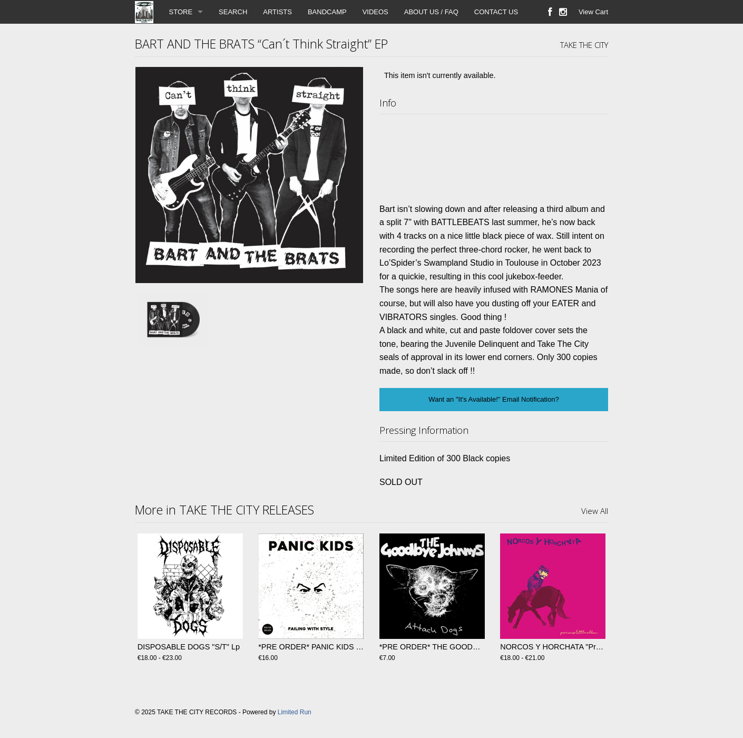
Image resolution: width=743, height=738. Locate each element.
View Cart (593, 12)
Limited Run (294, 712)
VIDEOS (375, 12)
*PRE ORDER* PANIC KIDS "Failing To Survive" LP (345, 647)
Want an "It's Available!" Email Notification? (493, 399)
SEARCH (233, 12)
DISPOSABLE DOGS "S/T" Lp (189, 647)
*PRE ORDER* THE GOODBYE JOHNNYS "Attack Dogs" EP (483, 647)
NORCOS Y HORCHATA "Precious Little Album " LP (587, 647)
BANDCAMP (327, 12)
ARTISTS (277, 12)
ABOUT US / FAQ (431, 12)
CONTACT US (496, 12)
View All (594, 511)
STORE (181, 12)
